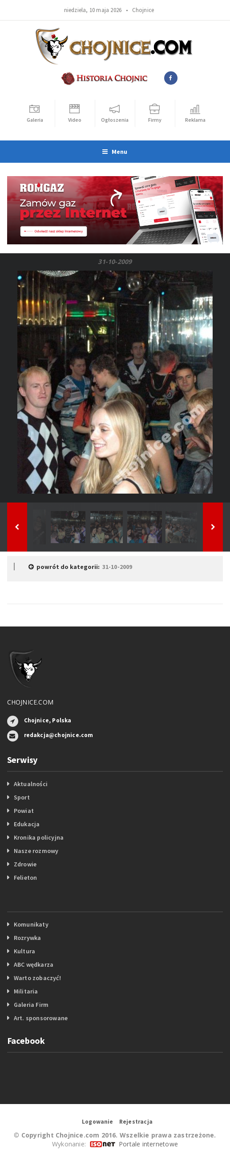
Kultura (24, 951)
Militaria (26, 991)
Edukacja (27, 824)
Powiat (24, 811)
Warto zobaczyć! (37, 978)
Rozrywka (27, 938)
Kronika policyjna (39, 837)
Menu (114, 151)
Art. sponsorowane (41, 1018)
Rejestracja (136, 1121)
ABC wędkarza (34, 964)
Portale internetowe (148, 1144)
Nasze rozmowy (36, 851)
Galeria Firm (31, 1005)
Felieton (25, 878)
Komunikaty (31, 924)
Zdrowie (25, 864)
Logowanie (97, 1121)
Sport (22, 797)
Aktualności (31, 784)
